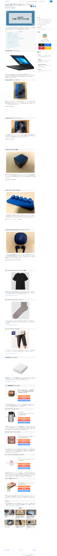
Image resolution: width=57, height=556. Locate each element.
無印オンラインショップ (12, 381)
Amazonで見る (24, 463)
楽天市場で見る (24, 398)
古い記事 (34, 550)
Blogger (39, 19)
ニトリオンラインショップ (12, 353)
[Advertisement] (20, 538)
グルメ (39, 21)
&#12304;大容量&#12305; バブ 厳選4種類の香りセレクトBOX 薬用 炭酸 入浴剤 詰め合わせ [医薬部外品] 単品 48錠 (26, 391)
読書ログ (41, 24)
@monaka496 (14, 27)
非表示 (21, 31)
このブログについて (23, 1)
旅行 (44, 24)
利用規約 (35, 1)
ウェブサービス (48, 19)
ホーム (21, 550)
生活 (38, 24)
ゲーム (42, 21)
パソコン (50, 21)
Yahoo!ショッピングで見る (24, 400)
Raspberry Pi (43, 19)
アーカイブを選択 (41, 29)
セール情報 (45, 21)
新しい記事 (7, 550)
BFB (30, 555)
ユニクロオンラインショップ (12, 295)
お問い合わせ (30, 1)
